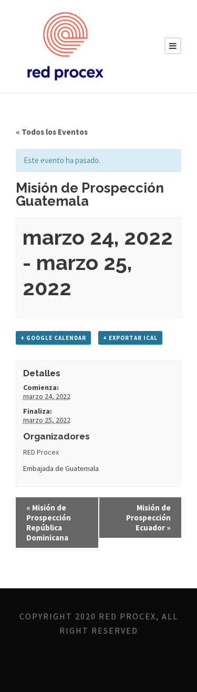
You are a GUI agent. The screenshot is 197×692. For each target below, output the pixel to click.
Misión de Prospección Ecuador (148, 518)
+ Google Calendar (53, 338)
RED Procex (41, 452)
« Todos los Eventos (52, 132)
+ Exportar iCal (130, 338)
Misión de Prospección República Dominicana (48, 523)
